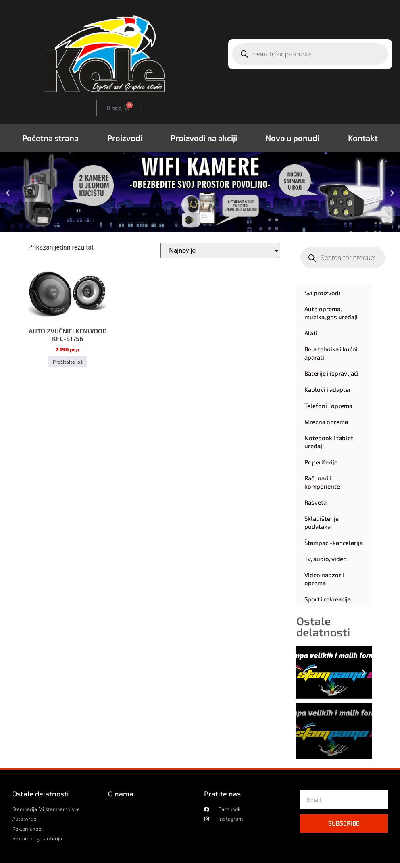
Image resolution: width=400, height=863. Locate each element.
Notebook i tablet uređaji (328, 441)
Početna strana (50, 138)
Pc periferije (321, 462)
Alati (310, 333)
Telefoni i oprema (328, 405)
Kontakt (363, 138)
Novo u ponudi (292, 138)
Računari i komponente (322, 482)
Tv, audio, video (325, 558)
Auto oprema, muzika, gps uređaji (331, 312)
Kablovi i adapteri (328, 389)
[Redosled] (220, 250)
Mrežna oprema (326, 421)
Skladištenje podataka (321, 522)
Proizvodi (124, 138)
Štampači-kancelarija (333, 542)
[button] (8, 193)
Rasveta (315, 502)
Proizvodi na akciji (204, 138)
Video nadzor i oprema (324, 578)
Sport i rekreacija (327, 599)
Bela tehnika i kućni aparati (331, 353)
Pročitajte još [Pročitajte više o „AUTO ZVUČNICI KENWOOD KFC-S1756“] (67, 361)
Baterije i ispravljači (331, 373)
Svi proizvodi (322, 292)
